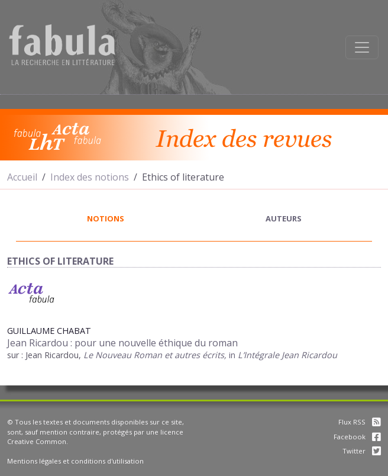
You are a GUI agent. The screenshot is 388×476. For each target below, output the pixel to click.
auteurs (284, 218)
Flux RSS (359, 421)
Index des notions (89, 177)
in (233, 355)
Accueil (22, 177)
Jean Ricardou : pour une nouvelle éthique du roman (122, 342)
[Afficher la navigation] (362, 47)
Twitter (361, 450)
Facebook (357, 436)
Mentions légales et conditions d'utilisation (75, 460)
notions (105, 218)
